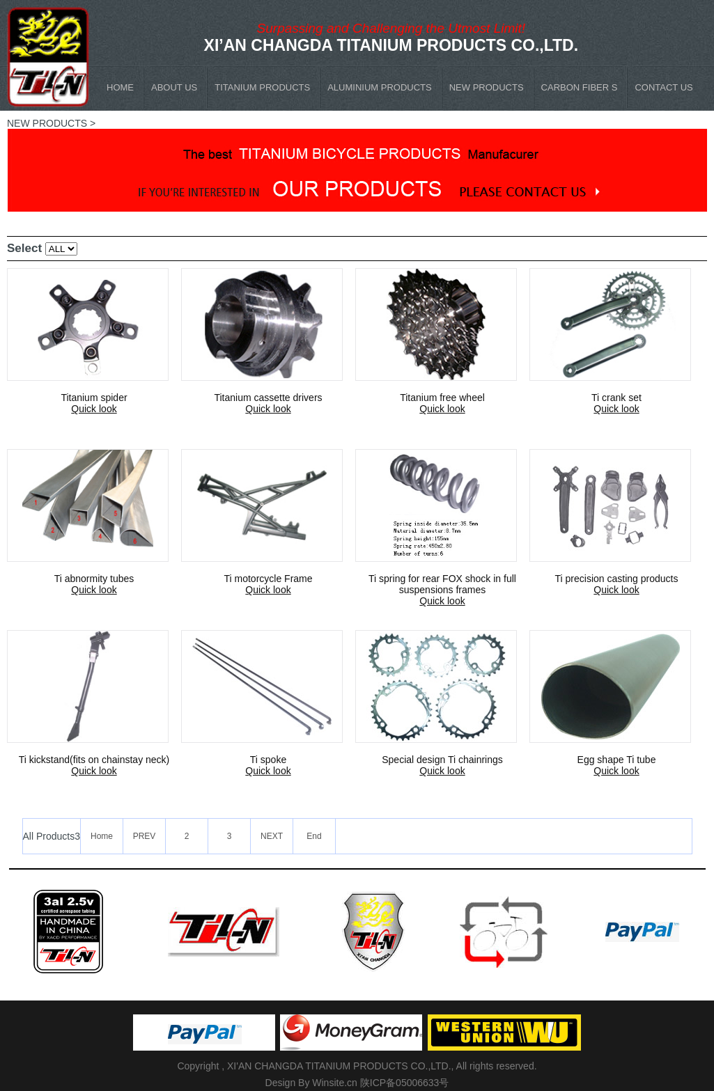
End (313, 836)
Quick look (93, 408)
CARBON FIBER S (579, 87)
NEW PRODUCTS (486, 87)
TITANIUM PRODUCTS (262, 87)
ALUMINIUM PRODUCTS (379, 87)
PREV (144, 836)
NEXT (272, 836)
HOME (120, 87)
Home (102, 836)
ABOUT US (174, 87)
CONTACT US (663, 87)
